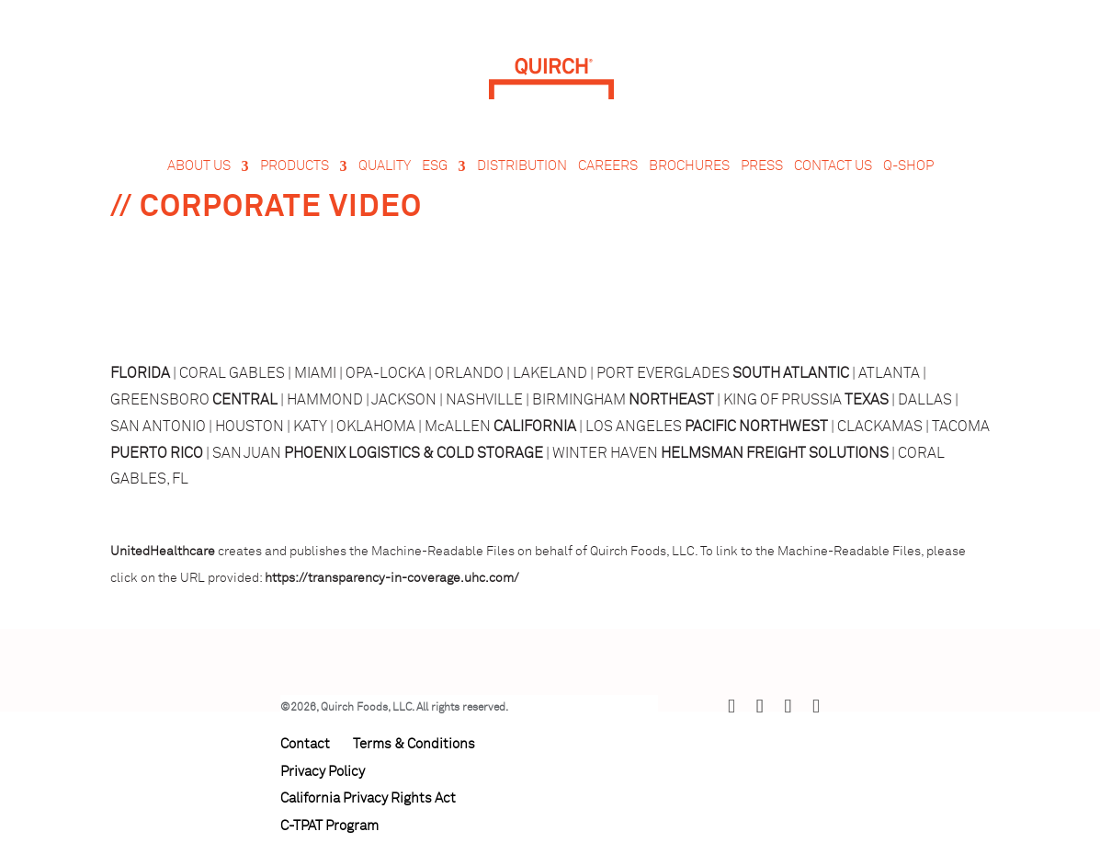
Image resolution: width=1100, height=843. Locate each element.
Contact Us (833, 166)
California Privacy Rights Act (368, 798)
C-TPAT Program (329, 826)
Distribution (522, 166)
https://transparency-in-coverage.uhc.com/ (392, 578)
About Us (199, 166)
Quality (384, 166)
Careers (608, 166)
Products (294, 166)
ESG (435, 166)
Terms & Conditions (414, 744)
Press (762, 166)
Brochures (689, 166)
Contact (305, 744)
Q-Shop (908, 166)
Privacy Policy (322, 772)
